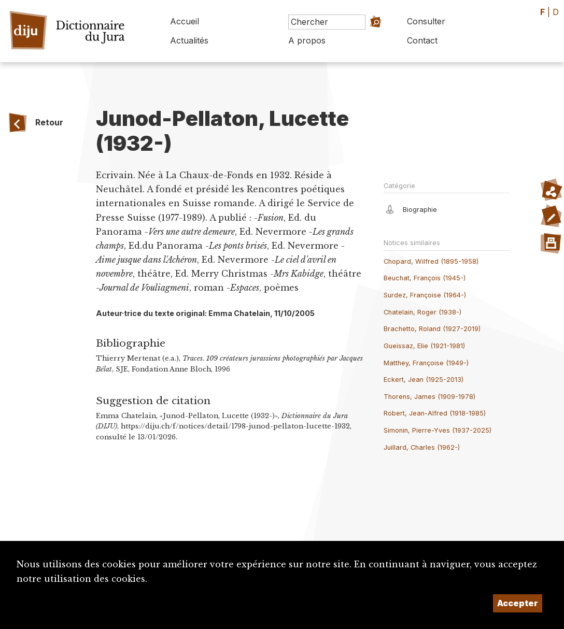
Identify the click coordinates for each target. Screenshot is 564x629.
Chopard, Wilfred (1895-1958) (431, 261)
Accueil (184, 21)
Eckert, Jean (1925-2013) (423, 379)
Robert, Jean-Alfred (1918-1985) (435, 413)
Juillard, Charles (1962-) (422, 447)
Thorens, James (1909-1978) (429, 397)
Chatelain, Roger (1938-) (422, 312)
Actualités (189, 40)
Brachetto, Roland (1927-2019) (432, 329)
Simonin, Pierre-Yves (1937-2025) (437, 430)
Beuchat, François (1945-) (425, 278)
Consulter (426, 21)
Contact (422, 40)
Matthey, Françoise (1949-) (426, 363)
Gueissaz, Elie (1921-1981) (424, 346)
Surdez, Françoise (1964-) (425, 295)
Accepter (517, 603)
